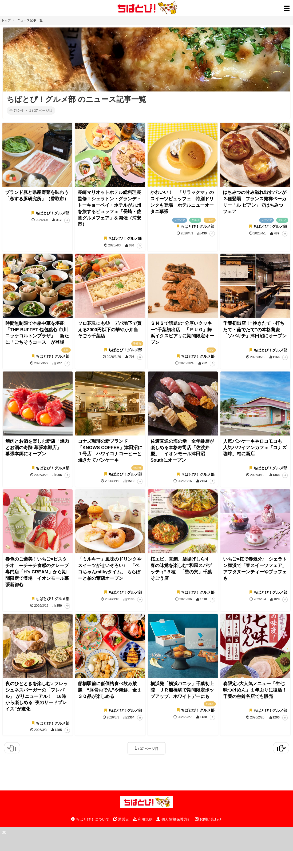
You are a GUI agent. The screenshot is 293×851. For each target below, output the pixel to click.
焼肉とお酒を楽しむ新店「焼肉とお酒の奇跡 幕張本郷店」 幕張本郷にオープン (37, 448)
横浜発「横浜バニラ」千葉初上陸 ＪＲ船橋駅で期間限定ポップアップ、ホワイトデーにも (182, 690)
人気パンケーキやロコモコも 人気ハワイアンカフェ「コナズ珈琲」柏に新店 (255, 448)
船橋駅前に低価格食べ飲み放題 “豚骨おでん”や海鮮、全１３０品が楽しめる (109, 690)
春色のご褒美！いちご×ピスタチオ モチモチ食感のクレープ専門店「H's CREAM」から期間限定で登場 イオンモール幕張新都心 (37, 572)
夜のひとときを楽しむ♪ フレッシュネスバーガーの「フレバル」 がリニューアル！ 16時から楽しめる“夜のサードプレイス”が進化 (36, 696)
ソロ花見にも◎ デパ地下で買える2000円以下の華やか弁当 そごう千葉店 (110, 330)
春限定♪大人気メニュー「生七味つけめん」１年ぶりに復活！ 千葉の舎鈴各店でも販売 (257, 690)
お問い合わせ (208, 819)
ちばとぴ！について (90, 819)
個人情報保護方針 (173, 819)
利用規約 (143, 819)
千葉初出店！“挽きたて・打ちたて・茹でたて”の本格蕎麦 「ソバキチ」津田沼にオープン (255, 330)
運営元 (121, 819)
